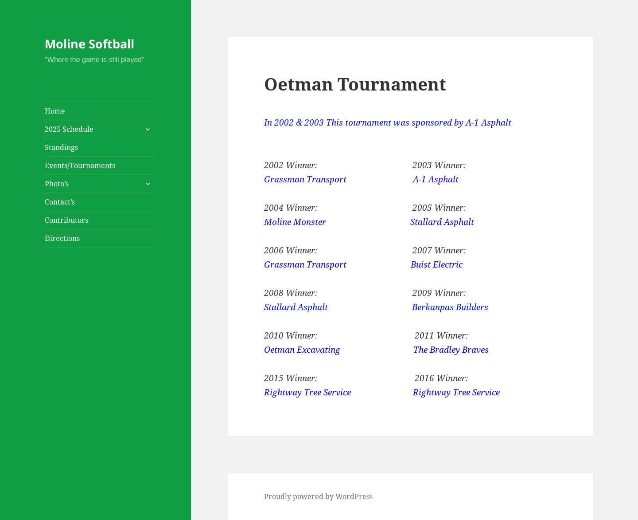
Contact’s (60, 202)
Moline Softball (89, 43)
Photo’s (57, 184)
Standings (61, 147)
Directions (62, 238)
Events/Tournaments (80, 165)
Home (55, 111)
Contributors (66, 220)
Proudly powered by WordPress (318, 496)
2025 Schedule (69, 129)
